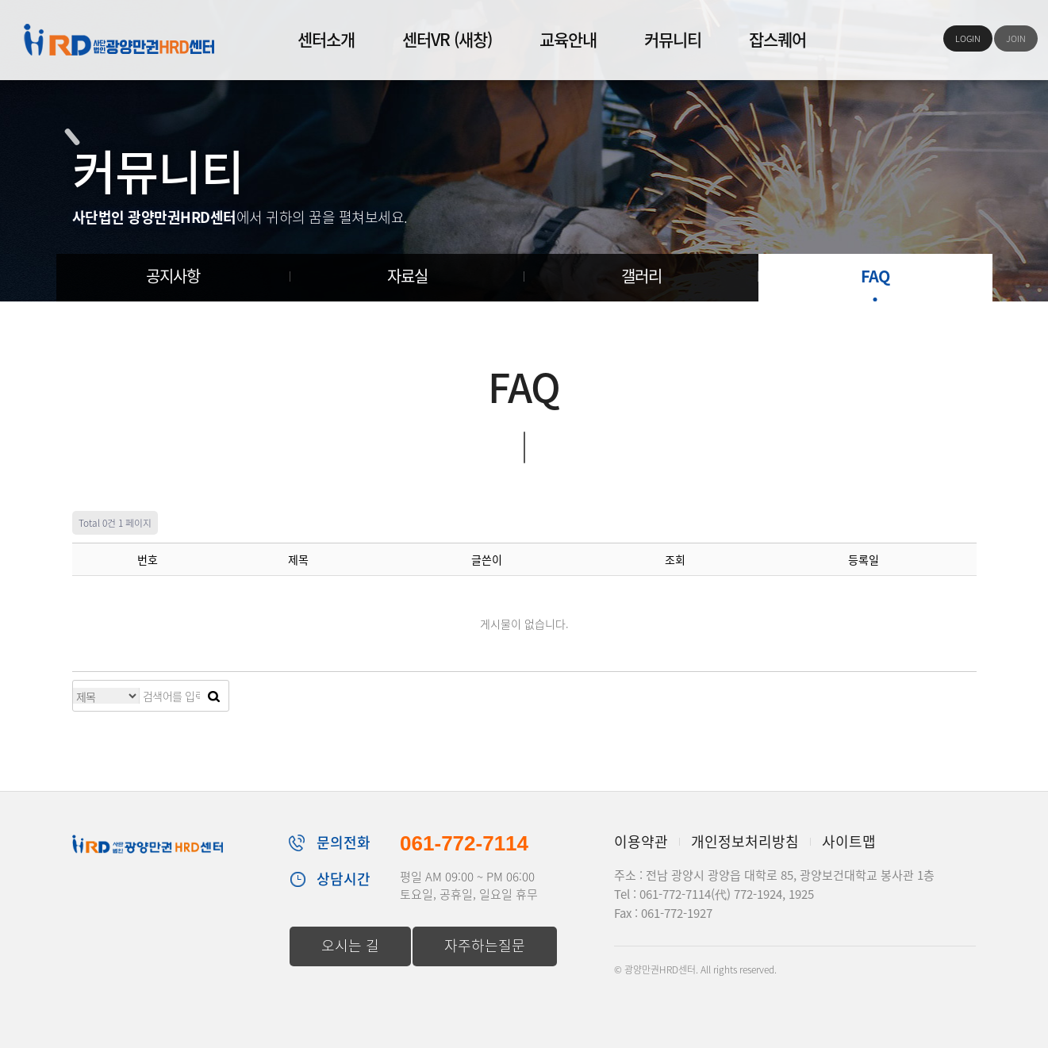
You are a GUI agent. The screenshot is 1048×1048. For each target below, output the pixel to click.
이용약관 (641, 841)
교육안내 (568, 39)
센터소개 (326, 39)
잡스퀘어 (777, 39)
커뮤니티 (672, 39)
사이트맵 (849, 841)
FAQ (875, 275)
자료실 (407, 275)
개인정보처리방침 (745, 841)
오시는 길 (350, 945)
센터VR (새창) (447, 39)
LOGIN (968, 38)
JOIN (1016, 38)
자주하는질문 (484, 945)
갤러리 (641, 275)
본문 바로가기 (0, 0)
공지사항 (173, 275)
